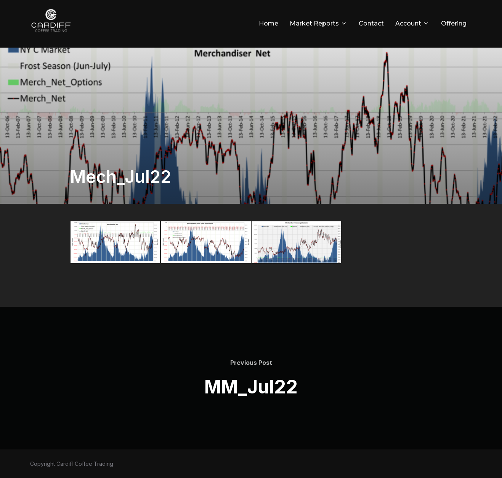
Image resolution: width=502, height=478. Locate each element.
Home (268, 23)
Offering (454, 23)
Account (412, 23)
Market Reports (318, 23)
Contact (371, 23)
